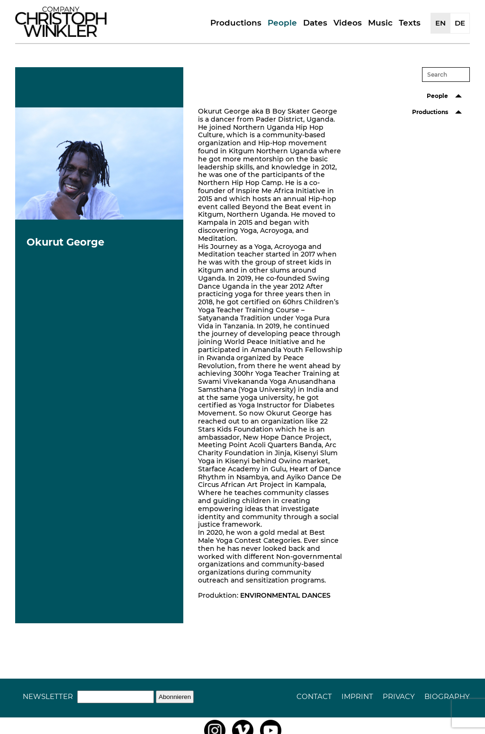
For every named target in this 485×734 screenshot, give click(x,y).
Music (380, 22)
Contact (314, 696)
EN (440, 22)
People (282, 22)
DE (460, 22)
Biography (447, 696)
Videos (347, 22)
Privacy (399, 696)
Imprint (357, 696)
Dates (315, 22)
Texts (410, 22)
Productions (235, 22)
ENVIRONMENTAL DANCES (285, 595)
